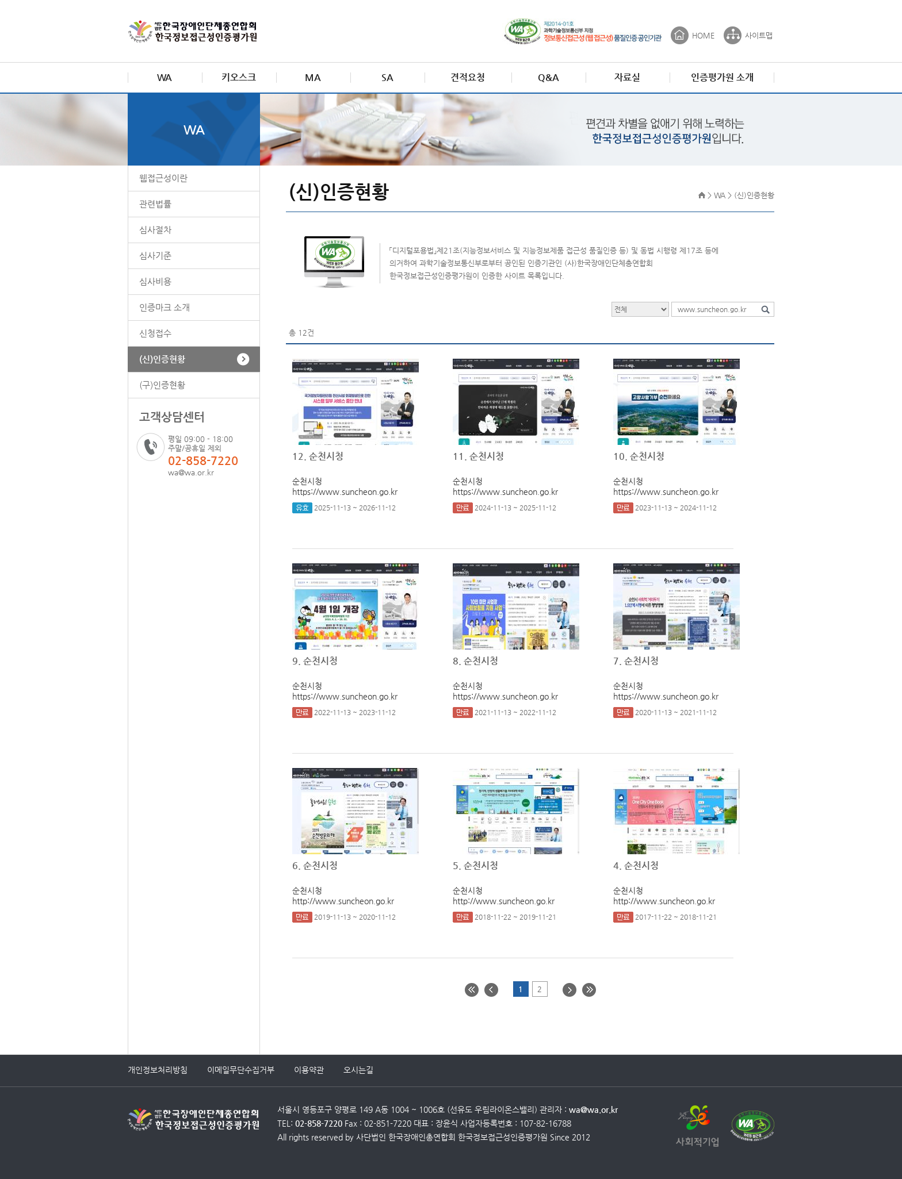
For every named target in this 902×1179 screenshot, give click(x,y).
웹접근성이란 (163, 178)
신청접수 (155, 333)
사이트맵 (759, 35)
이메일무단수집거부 (240, 1069)
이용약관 (309, 1069)
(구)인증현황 (162, 385)
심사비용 (155, 281)
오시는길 (358, 1069)
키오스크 (238, 77)
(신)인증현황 (162, 359)
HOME (703, 35)
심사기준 (155, 255)
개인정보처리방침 (158, 1069)
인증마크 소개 (164, 307)
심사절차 (155, 230)
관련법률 (155, 204)
